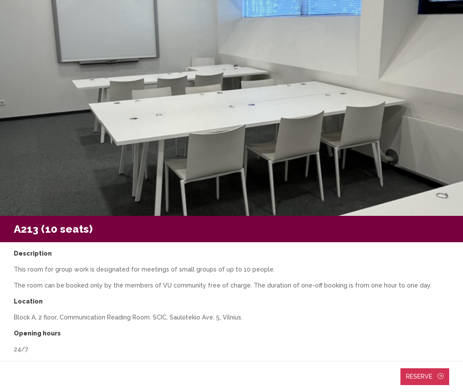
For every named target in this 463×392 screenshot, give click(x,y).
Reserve (425, 376)
